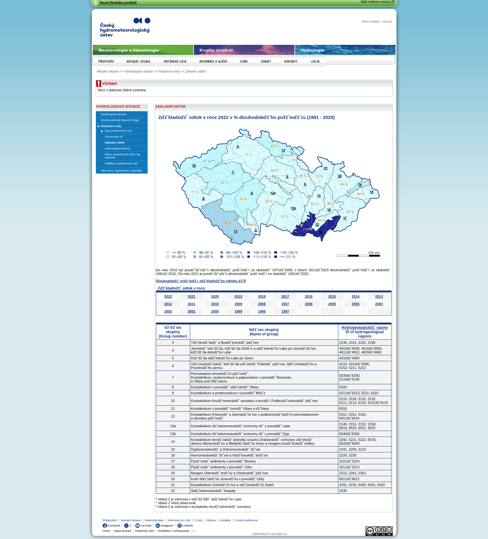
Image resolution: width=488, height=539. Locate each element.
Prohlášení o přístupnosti (173, 530)
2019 (238, 296)
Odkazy (211, 520)
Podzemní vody (111, 126)
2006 (308, 304)
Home (106, 530)
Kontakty (225, 520)
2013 (379, 296)
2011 (191, 304)
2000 (215, 311)
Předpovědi (110, 520)
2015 (332, 296)
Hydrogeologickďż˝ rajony (364, 327)
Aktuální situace (131, 520)
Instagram (164, 525)
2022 (168, 296)
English (387, 21)
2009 (238, 304)
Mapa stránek (371, 21)
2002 (168, 311)
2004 (355, 304)
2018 (261, 296)
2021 (191, 296)
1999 (238, 311)
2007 (285, 304)
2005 (332, 304)
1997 (285, 311)
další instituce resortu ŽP (378, 1)
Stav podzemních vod (118, 130)
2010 (215, 304)
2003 (379, 304)
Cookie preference (246, 520)
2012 (168, 304)
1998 (261, 311)
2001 (191, 311)
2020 (215, 296)
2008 (261, 304)
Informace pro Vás (178, 520)
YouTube (143, 525)
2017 (285, 296)
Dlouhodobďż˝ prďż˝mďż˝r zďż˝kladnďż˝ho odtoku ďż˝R (201, 281)
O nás (198, 520)
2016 (308, 296)
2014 (355, 296)
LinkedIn (185, 525)
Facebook (111, 525)
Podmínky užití (144, 530)
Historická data (154, 520)
